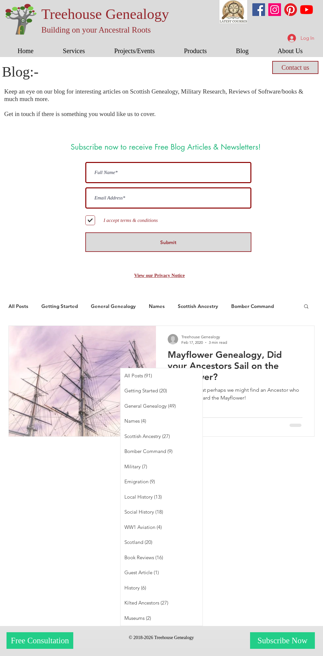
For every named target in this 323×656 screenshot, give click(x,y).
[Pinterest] (290, 9)
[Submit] (168, 242)
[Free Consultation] (40, 640)
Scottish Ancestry (198, 306)
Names (157, 306)
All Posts (18, 306)
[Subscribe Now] (282, 640)
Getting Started (59, 306)
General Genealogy (113, 306)
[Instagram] (274, 9)
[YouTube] (306, 9)
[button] (74, 51)
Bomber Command (252, 306)
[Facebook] (258, 9)
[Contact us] (295, 67)
